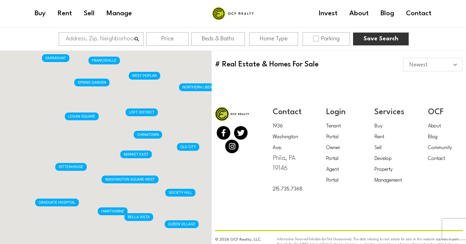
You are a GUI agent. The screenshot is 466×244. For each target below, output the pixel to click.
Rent (379, 137)
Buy (378, 126)
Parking (326, 39)
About (434, 126)
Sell (378, 147)
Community (440, 147)
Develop (383, 158)
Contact (436, 158)
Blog (433, 137)
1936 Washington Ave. (285, 137)
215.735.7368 (288, 189)
